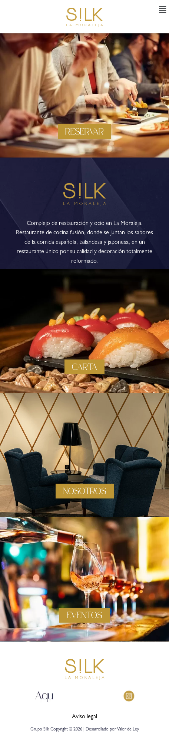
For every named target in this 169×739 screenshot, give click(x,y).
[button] (162, 10)
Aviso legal (84, 717)
